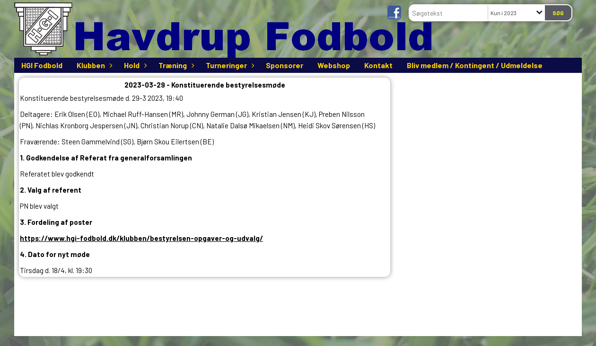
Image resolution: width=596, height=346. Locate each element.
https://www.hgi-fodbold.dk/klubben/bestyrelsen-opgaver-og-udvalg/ (141, 238)
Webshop (333, 65)
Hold (134, 65)
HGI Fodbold (41, 65)
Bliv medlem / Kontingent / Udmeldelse (475, 65)
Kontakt (378, 65)
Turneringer (229, 65)
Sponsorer (284, 65)
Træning (175, 65)
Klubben (93, 65)
